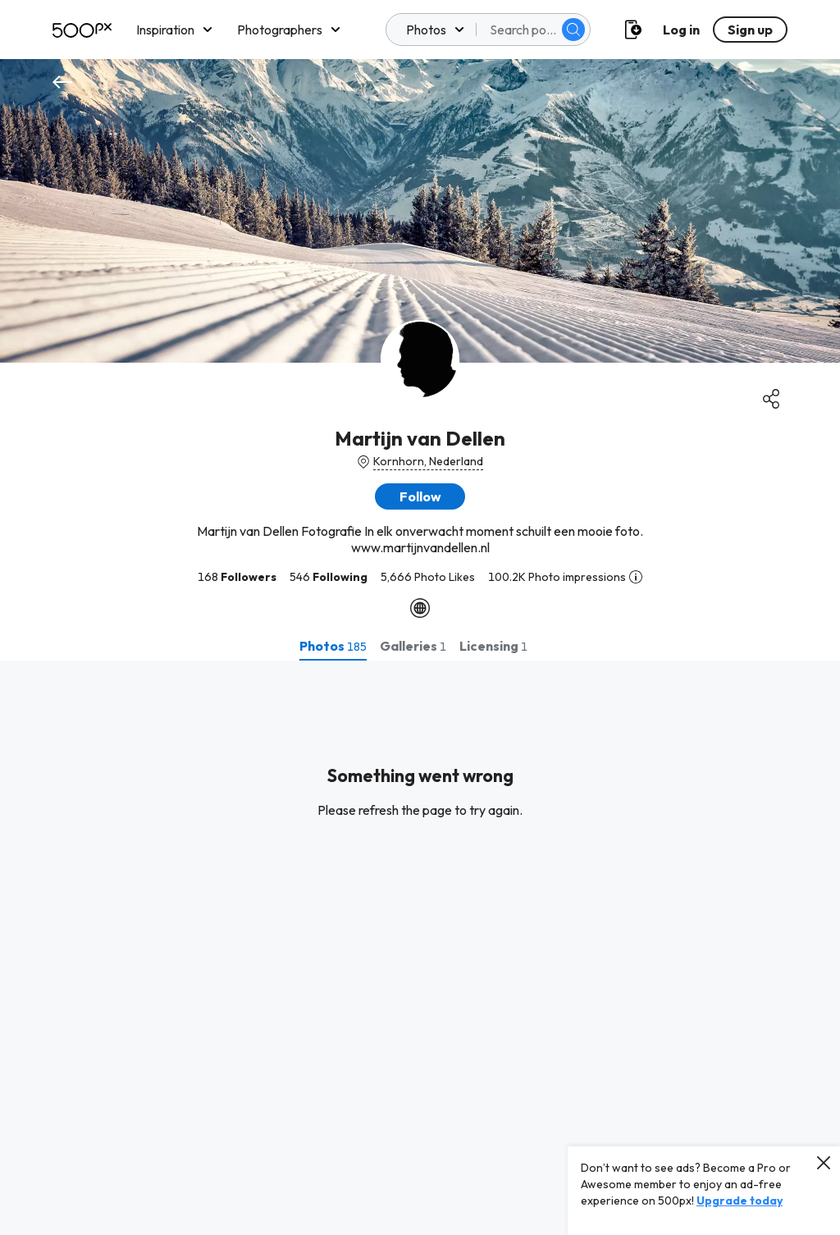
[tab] (333, 646)
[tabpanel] (420, 948)
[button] (420, 496)
